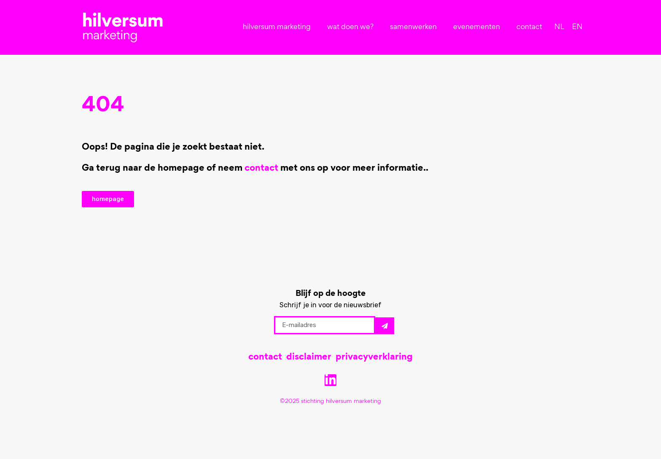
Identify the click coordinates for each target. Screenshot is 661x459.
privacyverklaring (374, 357)
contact (529, 27)
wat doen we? (352, 27)
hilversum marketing (279, 27)
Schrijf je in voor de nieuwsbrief (330, 305)
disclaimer (308, 357)
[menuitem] (559, 27)
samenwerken (415, 27)
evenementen (478, 27)
